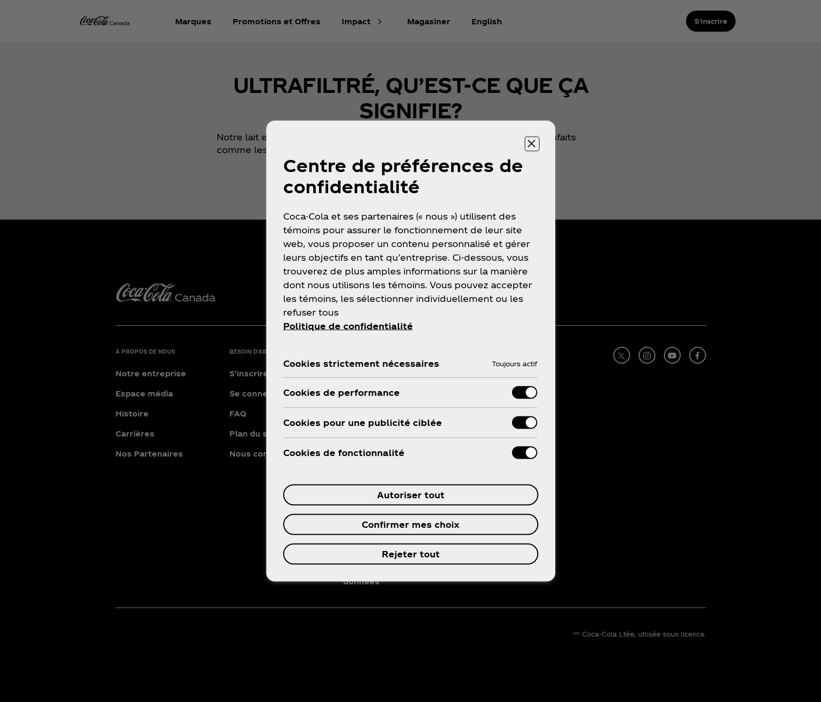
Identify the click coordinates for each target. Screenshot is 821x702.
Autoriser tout (411, 495)
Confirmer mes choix (410, 524)
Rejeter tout (411, 554)
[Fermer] (532, 144)
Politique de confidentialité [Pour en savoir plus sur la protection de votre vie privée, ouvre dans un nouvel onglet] (348, 326)
